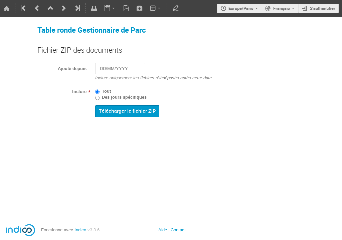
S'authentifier (322, 8)
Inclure (79, 92)
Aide (162, 230)
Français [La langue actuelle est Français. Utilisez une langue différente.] (281, 8)
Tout (106, 91)
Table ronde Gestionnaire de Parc (91, 30)
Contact (178, 230)
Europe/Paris (240, 8)
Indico (80, 230)
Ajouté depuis (72, 69)
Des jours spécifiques (124, 97)
